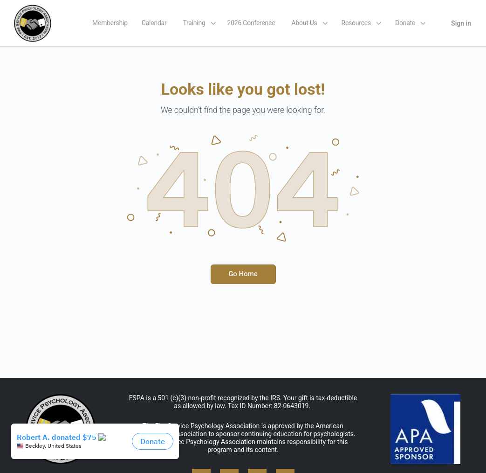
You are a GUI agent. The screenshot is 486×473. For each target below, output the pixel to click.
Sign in (461, 23)
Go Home (243, 274)
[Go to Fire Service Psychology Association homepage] (32, 22)
